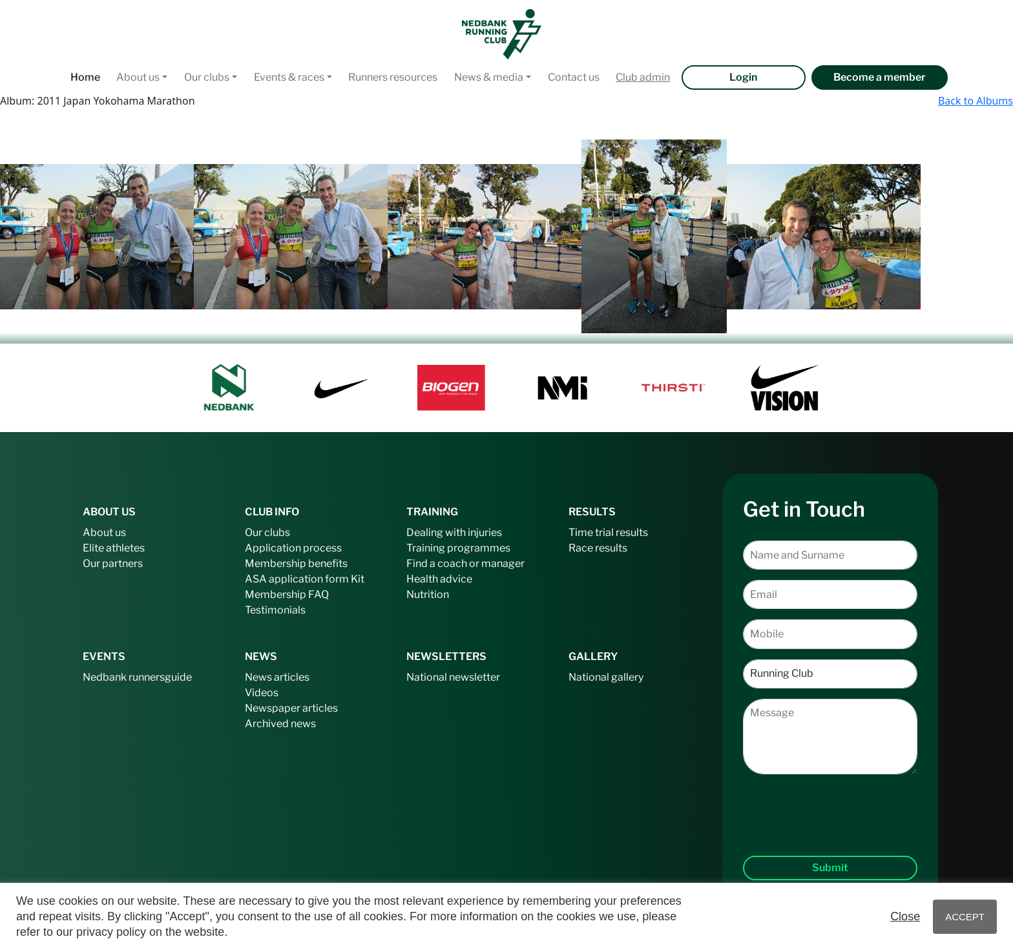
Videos (261, 693)
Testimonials (275, 610)
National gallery (606, 677)
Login (743, 77)
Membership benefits (296, 563)
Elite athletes (114, 548)
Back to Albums (975, 101)
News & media (488, 77)
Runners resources (392, 77)
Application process (293, 548)
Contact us (574, 77)
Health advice (439, 579)
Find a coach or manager (465, 563)
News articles (277, 677)
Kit (357, 579)
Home (85, 77)
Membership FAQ (287, 594)
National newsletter (453, 677)
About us (138, 77)
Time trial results (608, 532)
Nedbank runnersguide (137, 677)
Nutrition (427, 594)
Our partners (113, 563)
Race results (598, 548)
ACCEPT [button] (965, 916)
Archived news (280, 724)
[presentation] (830, 805)
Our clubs (206, 77)
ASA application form (297, 579)
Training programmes (458, 548)
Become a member (879, 77)
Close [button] (905, 916)
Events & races (289, 77)
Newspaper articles (291, 708)
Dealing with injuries (454, 532)
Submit (830, 868)
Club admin (643, 77)
